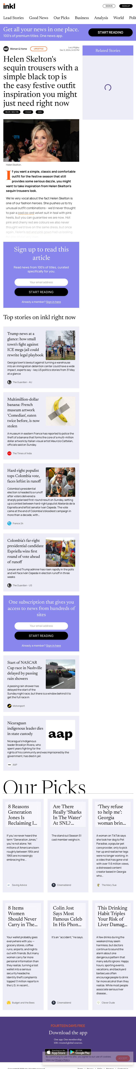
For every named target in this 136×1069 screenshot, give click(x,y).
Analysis (101, 18)
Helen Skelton (11, 112)
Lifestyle (38, 48)
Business (82, 18)
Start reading (110, 32)
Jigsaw (28, 112)
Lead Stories (13, 18)
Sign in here (53, 302)
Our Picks (62, 18)
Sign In (109, 6)
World (118, 18)
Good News (38, 18)
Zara (40, 112)
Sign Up (126, 6)
